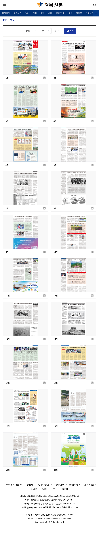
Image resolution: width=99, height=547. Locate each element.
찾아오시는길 (88, 484)
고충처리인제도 (59, 484)
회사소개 (9, 484)
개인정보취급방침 (43, 484)
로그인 (1, 8)
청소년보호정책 (74, 484)
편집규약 (19, 484)
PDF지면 (34, 489)
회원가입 (64, 489)
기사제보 (45, 489)
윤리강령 (30, 484)
